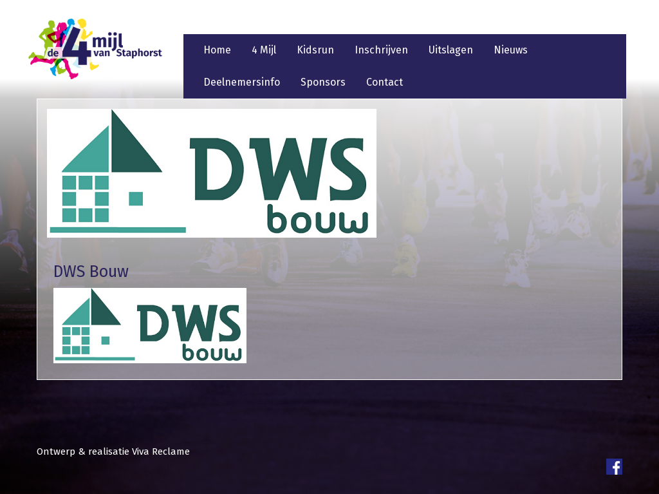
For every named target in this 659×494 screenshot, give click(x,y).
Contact (384, 82)
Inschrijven (381, 50)
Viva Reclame (161, 451)
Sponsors (323, 82)
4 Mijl (264, 50)
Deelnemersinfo (241, 82)
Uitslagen (451, 50)
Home (217, 50)
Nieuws (511, 50)
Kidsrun (315, 50)
